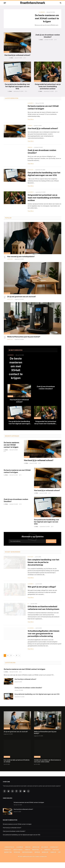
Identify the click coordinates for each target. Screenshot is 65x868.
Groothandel (18, 855)
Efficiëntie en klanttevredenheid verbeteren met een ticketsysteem (44, 612)
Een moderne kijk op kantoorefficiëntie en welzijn (16, 766)
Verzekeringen (27, 857)
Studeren (31, 633)
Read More (31, 119)
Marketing (8, 857)
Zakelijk (53, 857)
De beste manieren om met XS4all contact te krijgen (47, 18)
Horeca (6, 51)
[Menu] (5, 3)
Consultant (54, 852)
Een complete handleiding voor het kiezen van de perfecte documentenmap (44, 566)
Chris (11, 57)
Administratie (9, 852)
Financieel (7, 855)
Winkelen (37, 762)
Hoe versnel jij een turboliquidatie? (21, 260)
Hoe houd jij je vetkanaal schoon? (17, 55)
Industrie (35, 855)
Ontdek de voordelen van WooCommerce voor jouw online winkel (47, 766)
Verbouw (17, 857)
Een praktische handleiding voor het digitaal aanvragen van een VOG (17, 86)
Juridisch (7, 80)
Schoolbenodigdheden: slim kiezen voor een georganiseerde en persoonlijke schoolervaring (43, 639)
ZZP (59, 857)
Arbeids (28, 852)
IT (28, 608)
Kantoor (6, 296)
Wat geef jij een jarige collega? (43, 591)
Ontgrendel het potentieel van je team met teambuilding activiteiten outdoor (48, 86)
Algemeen (42, 12)
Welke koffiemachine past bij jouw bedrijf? (23, 340)
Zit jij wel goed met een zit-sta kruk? (21, 300)
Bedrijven (36, 852)
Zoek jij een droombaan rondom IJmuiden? (47, 36)
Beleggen (44, 852)
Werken (30, 147)
